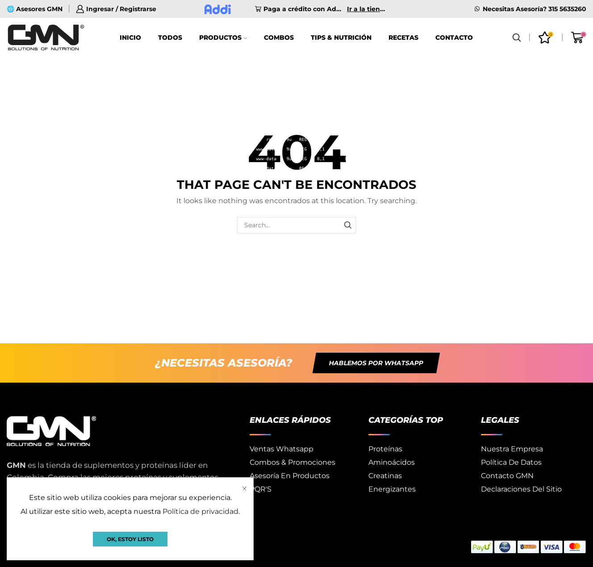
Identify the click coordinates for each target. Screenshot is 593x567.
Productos (223, 37)
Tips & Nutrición (341, 37)
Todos (170, 37)
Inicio (130, 37)
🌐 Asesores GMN (35, 9)
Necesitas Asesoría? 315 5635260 (534, 9)
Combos (279, 37)
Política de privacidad (200, 511)
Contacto (454, 37)
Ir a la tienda (367, 9)
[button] (376, 363)
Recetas (403, 37)
